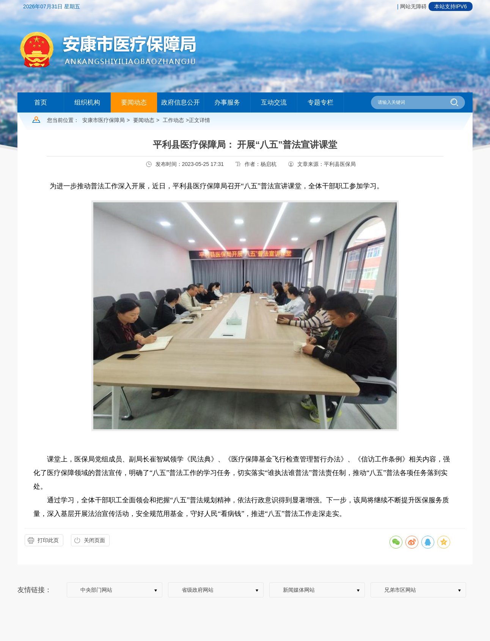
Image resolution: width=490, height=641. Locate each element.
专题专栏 (320, 102)
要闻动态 (134, 102)
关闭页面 (94, 540)
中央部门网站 (96, 590)
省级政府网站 (198, 590)
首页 (40, 102)
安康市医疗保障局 (103, 120)
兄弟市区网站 (400, 590)
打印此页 (48, 540)
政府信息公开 (180, 102)
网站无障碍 (413, 6)
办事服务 (227, 102)
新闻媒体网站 (299, 590)
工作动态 (173, 120)
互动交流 (274, 102)
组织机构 (87, 102)
